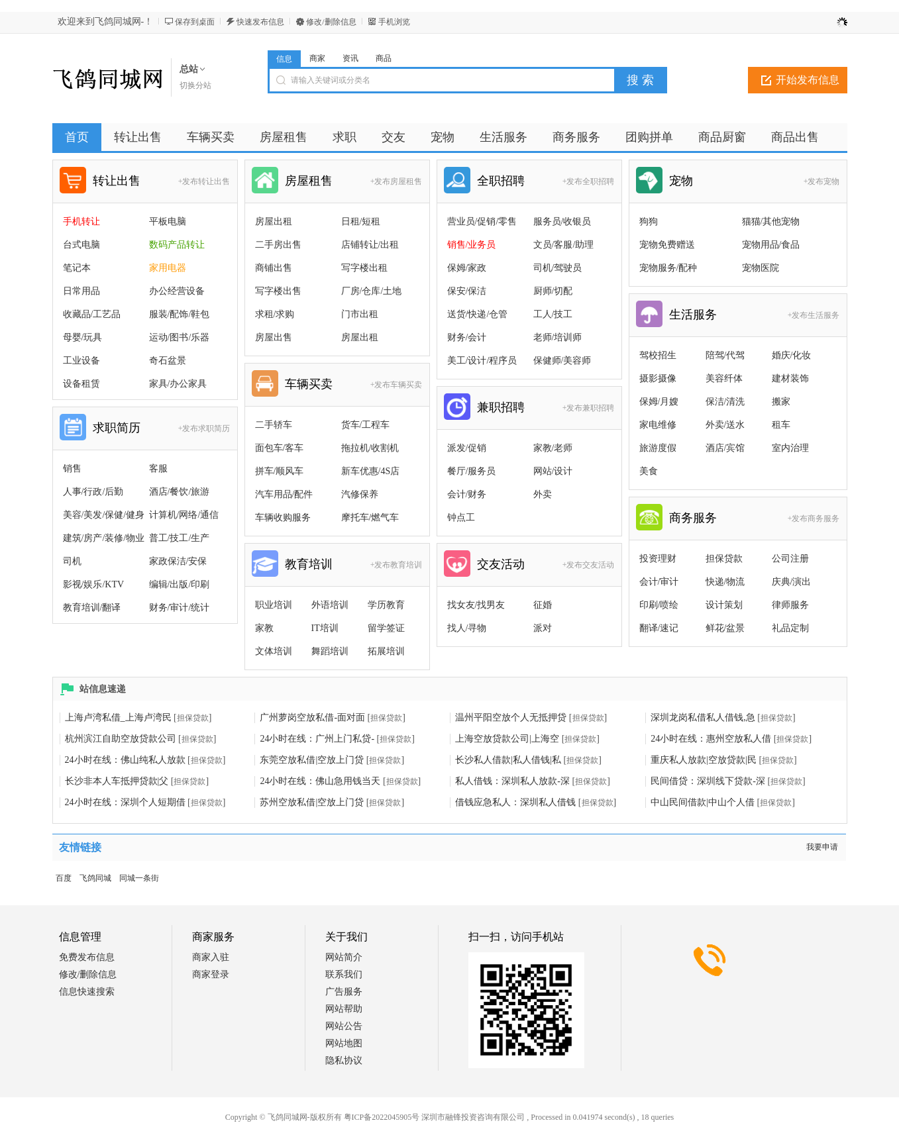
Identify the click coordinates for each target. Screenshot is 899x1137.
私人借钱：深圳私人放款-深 (512, 781)
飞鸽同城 (95, 878)
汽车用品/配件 (284, 494)
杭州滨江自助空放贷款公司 (120, 739)
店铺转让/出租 (370, 245)
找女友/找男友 (476, 605)
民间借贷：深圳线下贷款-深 (708, 781)
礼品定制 (790, 628)
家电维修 (657, 425)
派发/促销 (467, 448)
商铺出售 (273, 268)
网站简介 (343, 957)
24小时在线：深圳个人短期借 (125, 802)
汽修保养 (359, 494)
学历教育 (386, 605)
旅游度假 (657, 448)
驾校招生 (657, 355)
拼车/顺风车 (279, 471)
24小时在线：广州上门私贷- (317, 739)
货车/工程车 (365, 425)
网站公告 (343, 1026)
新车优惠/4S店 (370, 471)
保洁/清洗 (725, 402)
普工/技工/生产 (179, 538)
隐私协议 (343, 1060)
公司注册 (790, 559)
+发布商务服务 (814, 518)
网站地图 (343, 1043)
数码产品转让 (177, 245)
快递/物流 (725, 582)
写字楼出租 (364, 268)
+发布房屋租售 (396, 181)
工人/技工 (553, 314)
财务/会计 (467, 337)
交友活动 (501, 564)
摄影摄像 (657, 378)
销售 (72, 468)
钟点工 (461, 517)
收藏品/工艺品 (92, 314)
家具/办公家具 (178, 384)
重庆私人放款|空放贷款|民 (704, 760)
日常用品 (81, 291)
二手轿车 (273, 425)
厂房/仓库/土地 (371, 291)
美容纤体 (724, 378)
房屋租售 (309, 180)
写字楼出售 (278, 291)
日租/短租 (361, 221)
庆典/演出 (792, 582)
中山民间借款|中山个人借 (703, 802)
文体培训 (273, 651)
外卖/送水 (725, 425)
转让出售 (116, 180)
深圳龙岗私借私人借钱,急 (703, 717)
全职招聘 (501, 180)
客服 (158, 468)
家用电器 (167, 268)
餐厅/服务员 (471, 471)
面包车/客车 (279, 448)
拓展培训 (386, 651)
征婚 (542, 605)
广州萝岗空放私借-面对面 (312, 717)
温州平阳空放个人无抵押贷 (510, 717)
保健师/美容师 (562, 361)
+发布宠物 (822, 181)
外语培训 (329, 605)
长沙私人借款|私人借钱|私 (508, 760)
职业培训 (273, 605)
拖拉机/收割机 (370, 448)
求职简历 (116, 427)
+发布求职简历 (204, 428)
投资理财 (657, 559)
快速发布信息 (260, 21)
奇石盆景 (167, 361)
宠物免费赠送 (667, 245)
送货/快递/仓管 (477, 314)
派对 (542, 628)
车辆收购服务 (283, 517)
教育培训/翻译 (92, 608)
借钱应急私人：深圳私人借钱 (515, 802)
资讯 (350, 58)
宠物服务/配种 (668, 268)
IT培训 (325, 628)
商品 (384, 58)
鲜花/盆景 (725, 628)
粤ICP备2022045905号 (382, 1117)
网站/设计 (553, 471)
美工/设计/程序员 (482, 361)
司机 (72, 561)
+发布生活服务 (814, 315)
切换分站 (195, 85)
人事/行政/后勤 (93, 492)
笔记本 (77, 268)
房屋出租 (273, 221)
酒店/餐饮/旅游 (179, 492)
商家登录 (210, 974)
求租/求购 (275, 314)
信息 (284, 59)
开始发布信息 (807, 79)
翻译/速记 (659, 628)
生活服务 (693, 314)
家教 (264, 628)
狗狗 (648, 221)
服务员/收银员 (562, 221)
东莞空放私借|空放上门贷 (312, 760)
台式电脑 (81, 245)
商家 (317, 58)
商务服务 (693, 517)
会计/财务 (467, 494)
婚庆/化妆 (792, 355)
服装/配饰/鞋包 (179, 314)
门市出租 (359, 314)
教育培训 (309, 564)
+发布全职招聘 (588, 181)
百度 (64, 878)
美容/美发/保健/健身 (104, 515)
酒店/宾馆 (725, 448)
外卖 (542, 494)
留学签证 (386, 628)
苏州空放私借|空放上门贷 (312, 802)
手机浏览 (394, 21)
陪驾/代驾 (725, 355)
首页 (77, 137)
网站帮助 (343, 1009)
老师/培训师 (557, 337)
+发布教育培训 (396, 564)
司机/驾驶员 (557, 268)
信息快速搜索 (87, 992)
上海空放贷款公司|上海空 (507, 739)
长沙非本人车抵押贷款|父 (117, 781)
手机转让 (81, 221)
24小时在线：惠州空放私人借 (711, 739)
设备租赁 (81, 384)
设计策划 (724, 605)
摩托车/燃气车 (370, 517)
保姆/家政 (467, 268)
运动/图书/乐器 (179, 337)
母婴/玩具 (83, 337)
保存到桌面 (195, 21)
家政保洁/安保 (178, 561)
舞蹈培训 (329, 651)
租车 (781, 425)
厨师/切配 (553, 291)
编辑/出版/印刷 (179, 584)
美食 (648, 471)
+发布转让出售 (204, 181)
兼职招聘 (501, 407)
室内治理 (790, 448)
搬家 (781, 402)
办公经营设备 (177, 291)
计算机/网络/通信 (184, 515)
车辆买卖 (309, 384)
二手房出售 (278, 245)
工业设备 (81, 361)
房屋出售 (273, 337)
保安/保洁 (467, 291)
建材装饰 (790, 378)
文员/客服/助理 (563, 245)
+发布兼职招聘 (588, 408)
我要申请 (822, 847)
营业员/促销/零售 (482, 221)
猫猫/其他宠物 (771, 221)
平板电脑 (167, 221)
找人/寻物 (467, 628)
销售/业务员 (471, 245)
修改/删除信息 (331, 21)
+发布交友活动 (588, 564)
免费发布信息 (87, 957)
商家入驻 (210, 957)
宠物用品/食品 (771, 245)
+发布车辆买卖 (396, 384)
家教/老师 (553, 448)
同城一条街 (139, 878)
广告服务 (343, 992)
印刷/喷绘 (659, 605)
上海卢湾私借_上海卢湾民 (118, 717)
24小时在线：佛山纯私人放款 (125, 760)
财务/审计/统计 (179, 608)
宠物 (681, 180)
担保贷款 (724, 559)
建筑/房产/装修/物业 (104, 538)
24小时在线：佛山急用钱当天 (320, 781)
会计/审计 (659, 582)
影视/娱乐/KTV (94, 584)
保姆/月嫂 (659, 402)
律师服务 (790, 605)
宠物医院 (760, 268)
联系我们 (343, 974)
